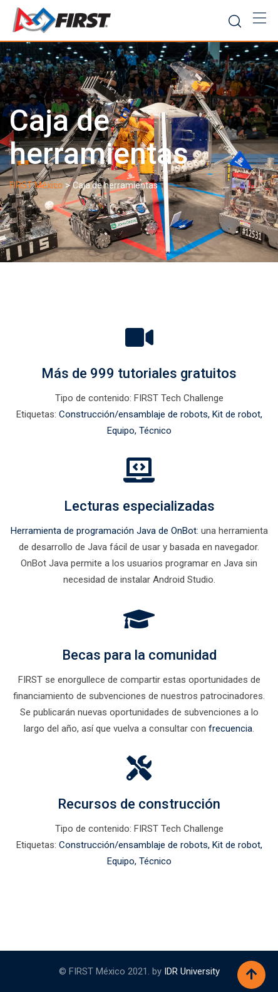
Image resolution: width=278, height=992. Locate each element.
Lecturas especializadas (139, 506)
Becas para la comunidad (139, 655)
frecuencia (230, 728)
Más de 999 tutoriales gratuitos (139, 373)
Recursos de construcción (139, 804)
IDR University (192, 971)
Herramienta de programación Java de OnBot (104, 530)
